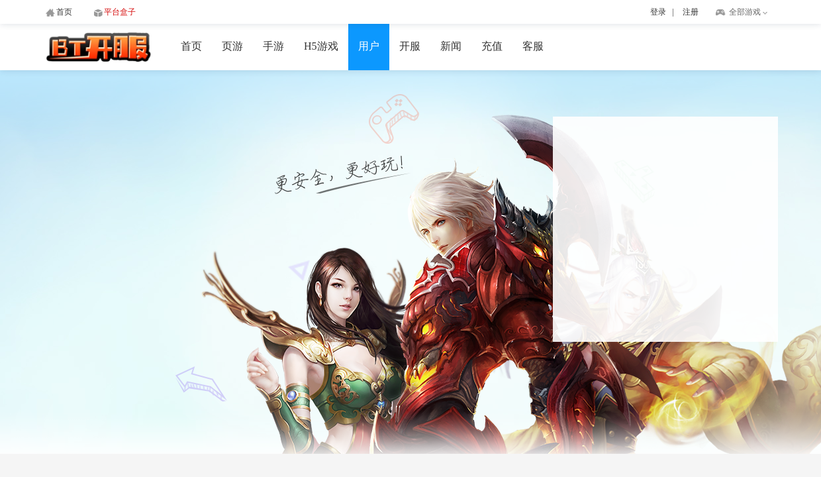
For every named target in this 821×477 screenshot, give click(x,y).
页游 (232, 46)
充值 (492, 46)
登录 (658, 12)
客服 (533, 46)
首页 (191, 46)
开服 (409, 46)
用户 (368, 46)
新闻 (450, 46)
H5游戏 (321, 46)
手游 (273, 46)
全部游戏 (745, 12)
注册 (691, 12)
